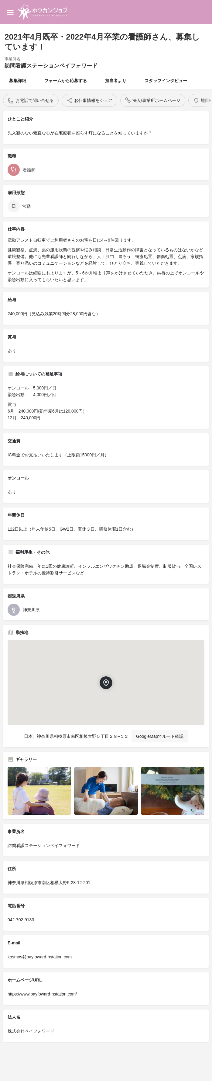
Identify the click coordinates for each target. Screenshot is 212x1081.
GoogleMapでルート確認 (159, 736)
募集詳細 (17, 80)
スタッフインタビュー (166, 80)
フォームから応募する (65, 80)
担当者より (115, 80)
